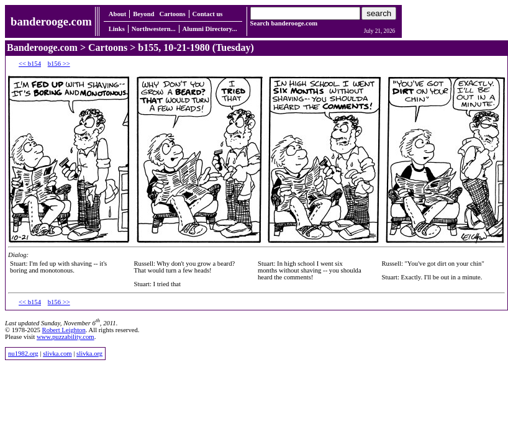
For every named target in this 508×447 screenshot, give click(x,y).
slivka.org (89, 353)
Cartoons (173, 14)
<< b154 (30, 63)
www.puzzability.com (65, 336)
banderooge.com (51, 21)
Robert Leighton (64, 330)
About (117, 14)
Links (117, 28)
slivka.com (57, 353)
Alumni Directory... (210, 28)
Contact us (208, 14)
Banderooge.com (42, 47)
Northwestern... (154, 28)
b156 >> (59, 63)
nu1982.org (23, 353)
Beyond (143, 14)
